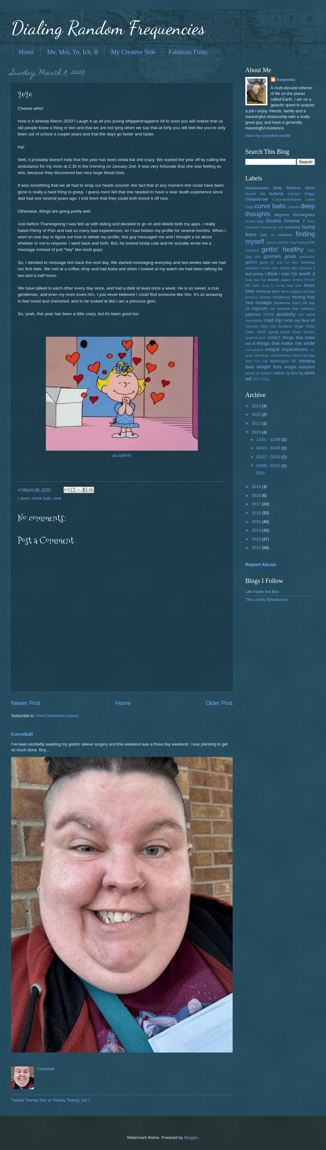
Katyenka (286, 79)
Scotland (285, 326)
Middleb (265, 297)
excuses (292, 227)
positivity (286, 314)
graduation (307, 257)
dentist (250, 221)
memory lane (267, 291)
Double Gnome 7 (285, 220)
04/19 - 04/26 (268, 448)
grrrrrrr (251, 262)
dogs (260, 221)
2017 (257, 504)
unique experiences (286, 349)
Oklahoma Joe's (286, 303)
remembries (253, 320)
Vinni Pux (252, 361)
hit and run (280, 262)
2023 (257, 405)
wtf (248, 378)
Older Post (219, 703)
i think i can (277, 273)
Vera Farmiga (303, 355)
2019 (257, 486)
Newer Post (26, 703)
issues (273, 279)
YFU (256, 379)
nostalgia (263, 302)
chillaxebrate (256, 199)
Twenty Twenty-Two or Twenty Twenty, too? (50, 1100)
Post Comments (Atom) (57, 715)
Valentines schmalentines (272, 355)
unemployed (254, 350)
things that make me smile (286, 343)
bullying (276, 193)
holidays (252, 268)
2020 (257, 432)
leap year (294, 285)
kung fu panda (273, 285)
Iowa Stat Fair (255, 280)
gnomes (272, 256)
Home (26, 51)
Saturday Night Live (260, 326)
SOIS (261, 332)
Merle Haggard (292, 291)
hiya (295, 262)
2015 (257, 521)
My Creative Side (133, 51)
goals (290, 256)
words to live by (288, 373)
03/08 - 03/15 (268, 465)
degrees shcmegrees (294, 214)
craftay (310, 199)
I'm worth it (303, 273)
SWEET (274, 338)
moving (298, 297)
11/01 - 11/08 (268, 439)
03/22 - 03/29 (268, 456)
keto (256, 285)
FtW (311, 242)
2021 (257, 423)
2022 (257, 414)
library (309, 285)
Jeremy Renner (303, 280)
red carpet (306, 314)
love (57, 498)
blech (310, 187)
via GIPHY (122, 455)
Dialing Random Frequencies (108, 27)
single (299, 326)
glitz (257, 257)
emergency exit (272, 227)
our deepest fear (284, 308)
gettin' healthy (282, 249)
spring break (279, 332)
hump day (289, 268)
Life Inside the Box (262, 591)
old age (308, 303)
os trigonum (256, 308)
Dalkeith (293, 207)
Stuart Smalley (303, 332)
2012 (257, 547)
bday (277, 187)
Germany (252, 250)
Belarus (294, 187)
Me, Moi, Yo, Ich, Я (72, 51)
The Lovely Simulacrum (266, 599)
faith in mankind (276, 235)
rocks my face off (299, 320)
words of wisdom (259, 373)
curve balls (42, 498)
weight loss (269, 366)
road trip (273, 320)
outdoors (308, 308)
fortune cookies (277, 242)
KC (247, 285)
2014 (257, 530)
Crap (249, 207)
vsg (264, 361)
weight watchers (300, 367)
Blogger (191, 1137)
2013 (257, 539)
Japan (286, 280)
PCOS (269, 314)
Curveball (22, 734)
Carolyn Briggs (301, 194)
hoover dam (269, 268)
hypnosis (305, 268)
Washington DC (283, 361)
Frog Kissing (298, 242)
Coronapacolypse (287, 199)
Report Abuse (260, 564)
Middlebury (282, 297)
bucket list (255, 194)
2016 (257, 512)
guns (264, 262)
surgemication (255, 338)
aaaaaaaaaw (257, 187)
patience (253, 314)
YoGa (265, 379)
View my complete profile (268, 135)
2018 (257, 495)
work (309, 372)
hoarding (308, 262)
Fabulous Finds (188, 51)
